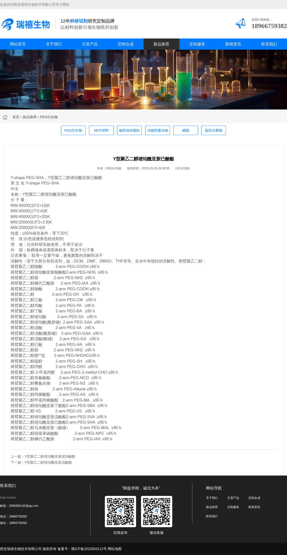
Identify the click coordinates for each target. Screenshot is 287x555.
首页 (15, 117)
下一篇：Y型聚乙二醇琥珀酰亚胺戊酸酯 (41, 462)
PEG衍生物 (49, 117)
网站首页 (18, 44)
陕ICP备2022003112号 (89, 549)
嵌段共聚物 (213, 130)
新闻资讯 (233, 44)
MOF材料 (101, 130)
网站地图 (115, 549)
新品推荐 (161, 44)
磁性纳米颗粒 (129, 130)
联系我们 (269, 44)
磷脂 (185, 130)
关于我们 (54, 44)
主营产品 (90, 44)
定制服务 (197, 44)
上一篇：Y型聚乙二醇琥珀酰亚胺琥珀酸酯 (43, 456)
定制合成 (126, 44)
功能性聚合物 (157, 130)
